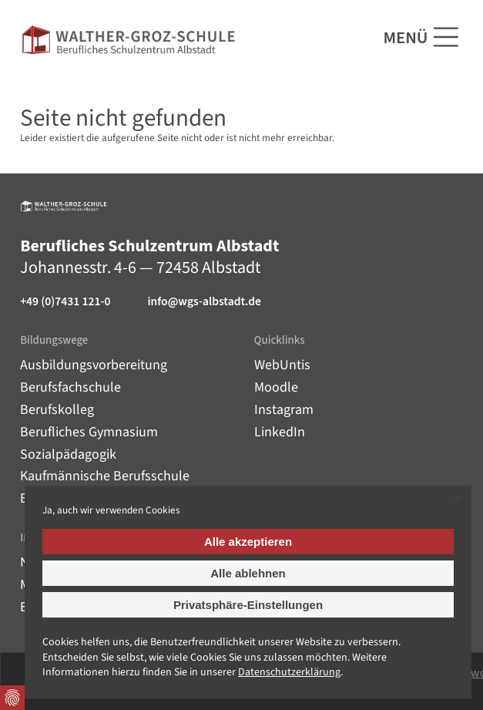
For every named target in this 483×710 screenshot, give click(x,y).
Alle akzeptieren (248, 541)
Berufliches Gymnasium (89, 432)
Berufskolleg (57, 409)
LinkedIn (279, 432)
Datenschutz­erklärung (289, 672)
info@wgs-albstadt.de (203, 302)
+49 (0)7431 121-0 (65, 302)
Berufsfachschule (70, 387)
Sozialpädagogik (68, 454)
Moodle (276, 387)
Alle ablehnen (248, 573)
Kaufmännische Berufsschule (105, 476)
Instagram (284, 409)
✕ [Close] (458, 499)
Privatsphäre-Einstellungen (248, 604)
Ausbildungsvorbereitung (93, 365)
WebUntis (282, 365)
